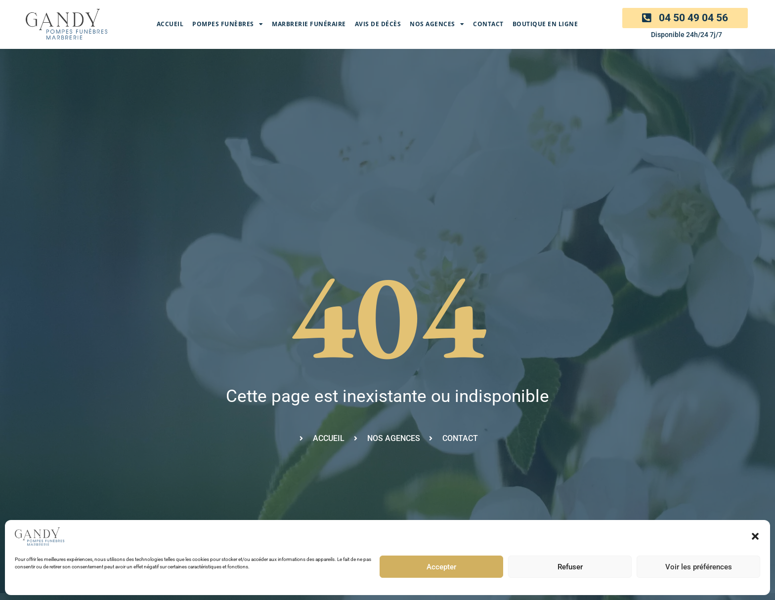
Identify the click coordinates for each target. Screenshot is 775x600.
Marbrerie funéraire (309, 24)
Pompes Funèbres (227, 24)
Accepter (441, 566)
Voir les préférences (698, 566)
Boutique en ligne (545, 24)
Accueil (170, 24)
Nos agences (437, 24)
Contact (488, 24)
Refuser (570, 566)
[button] (755, 536)
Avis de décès (378, 24)
